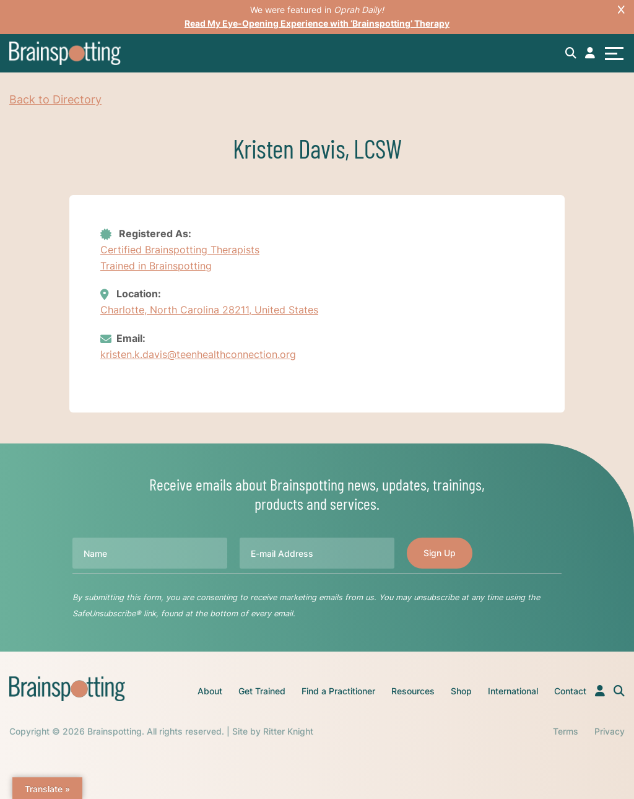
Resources (413, 691)
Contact (570, 691)
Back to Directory (55, 99)
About (210, 691)
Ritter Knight (288, 731)
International (513, 691)
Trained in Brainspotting (156, 266)
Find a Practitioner (338, 691)
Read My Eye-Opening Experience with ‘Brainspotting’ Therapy (317, 23)
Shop (461, 691)
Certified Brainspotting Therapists (179, 249)
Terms (565, 731)
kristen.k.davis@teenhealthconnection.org (198, 354)
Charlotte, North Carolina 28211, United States (209, 309)
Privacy (609, 731)
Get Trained (261, 691)
